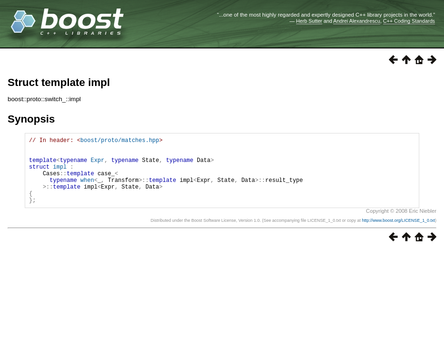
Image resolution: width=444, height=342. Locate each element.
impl (60, 174)
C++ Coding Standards (409, 21)
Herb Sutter (309, 21)
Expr (98, 166)
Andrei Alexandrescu (356, 21)
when (87, 190)
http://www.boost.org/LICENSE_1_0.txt (398, 234)
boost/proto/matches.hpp (119, 141)
